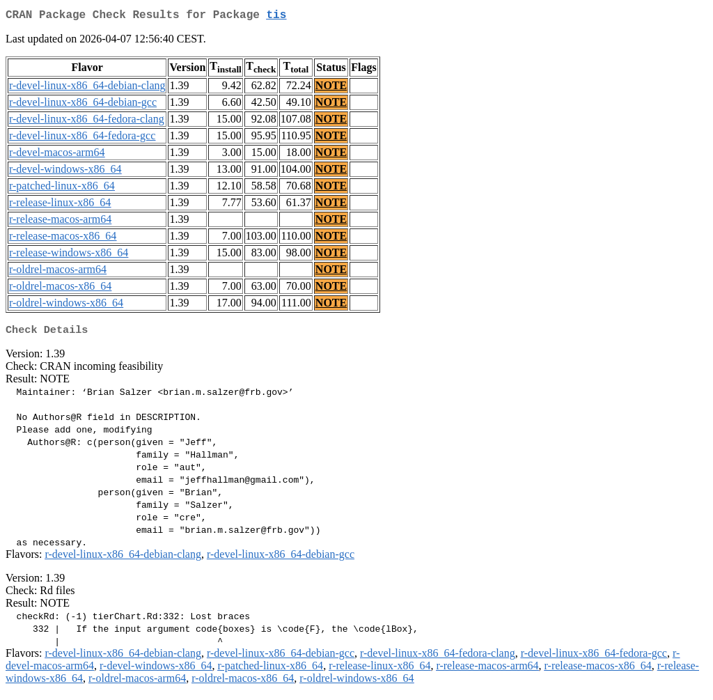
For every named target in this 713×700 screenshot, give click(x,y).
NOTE (331, 88)
